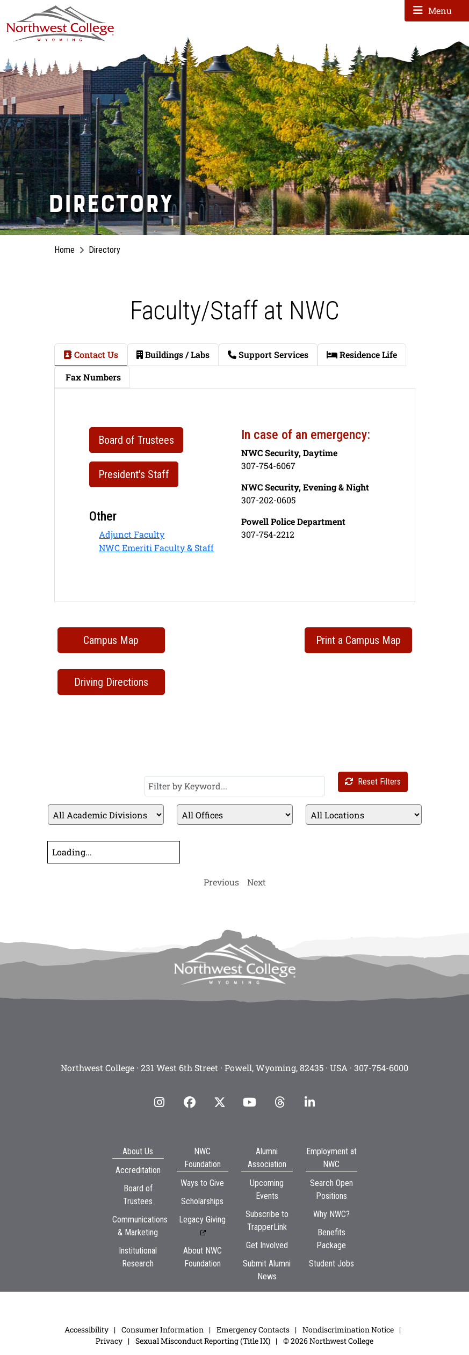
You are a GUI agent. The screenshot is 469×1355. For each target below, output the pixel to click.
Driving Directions (111, 682)
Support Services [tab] (268, 354)
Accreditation (138, 1170)
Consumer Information (162, 1329)
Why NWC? (331, 1214)
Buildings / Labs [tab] (173, 354)
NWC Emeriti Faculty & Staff (156, 547)
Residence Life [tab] (362, 354)
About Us (137, 1151)
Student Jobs (331, 1263)
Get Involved (267, 1245)
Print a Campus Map (358, 640)
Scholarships (202, 1201)
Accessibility (86, 1329)
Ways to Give (202, 1183)
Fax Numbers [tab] (92, 377)
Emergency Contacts (253, 1329)
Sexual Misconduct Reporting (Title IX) (202, 1341)
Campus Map (111, 640)
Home (64, 250)
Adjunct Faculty (131, 534)
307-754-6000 (381, 1067)
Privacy (109, 1341)
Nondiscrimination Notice (348, 1329)
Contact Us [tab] (90, 354)
